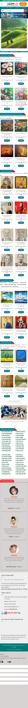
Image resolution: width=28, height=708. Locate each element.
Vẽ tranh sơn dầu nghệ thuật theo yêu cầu (21, 389)
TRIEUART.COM (13, 609)
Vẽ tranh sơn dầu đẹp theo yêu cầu (21, 364)
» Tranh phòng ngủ (6, 439)
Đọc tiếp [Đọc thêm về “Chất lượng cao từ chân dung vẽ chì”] (7, 249)
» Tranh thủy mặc (19, 447)
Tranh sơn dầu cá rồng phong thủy (7, 159)
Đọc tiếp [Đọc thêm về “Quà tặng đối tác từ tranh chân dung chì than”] (21, 275)
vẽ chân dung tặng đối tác (7, 330)
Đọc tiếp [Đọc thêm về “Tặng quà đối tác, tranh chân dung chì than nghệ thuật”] (7, 275)
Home (3, 7)
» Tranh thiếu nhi (19, 460)
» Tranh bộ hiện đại (20, 431)
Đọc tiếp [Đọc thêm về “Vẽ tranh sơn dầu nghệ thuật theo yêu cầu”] (21, 396)
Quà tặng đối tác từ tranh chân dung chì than (21, 268)
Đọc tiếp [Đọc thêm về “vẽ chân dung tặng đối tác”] (7, 337)
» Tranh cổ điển (19, 437)
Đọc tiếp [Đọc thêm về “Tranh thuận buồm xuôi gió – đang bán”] (21, 312)
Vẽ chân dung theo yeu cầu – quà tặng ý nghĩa (21, 191)
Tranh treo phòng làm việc (6, 57)
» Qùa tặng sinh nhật (20, 470)
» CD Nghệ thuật (5, 472)
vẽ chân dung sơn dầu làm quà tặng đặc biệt (7, 191)
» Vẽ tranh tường (19, 464)
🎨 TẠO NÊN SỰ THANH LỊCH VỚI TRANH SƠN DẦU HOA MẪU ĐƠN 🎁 (21, 103)
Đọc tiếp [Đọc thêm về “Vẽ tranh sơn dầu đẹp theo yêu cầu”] (21, 370)
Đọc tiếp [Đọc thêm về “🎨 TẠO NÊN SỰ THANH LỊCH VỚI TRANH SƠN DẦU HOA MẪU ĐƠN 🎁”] (21, 108)
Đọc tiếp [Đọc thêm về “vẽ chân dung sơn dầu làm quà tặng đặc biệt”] (7, 197)
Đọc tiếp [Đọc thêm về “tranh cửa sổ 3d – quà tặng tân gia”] (7, 312)
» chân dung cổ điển (6, 458)
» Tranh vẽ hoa (18, 443)
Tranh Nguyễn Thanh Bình (9, 346)
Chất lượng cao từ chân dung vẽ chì (7, 243)
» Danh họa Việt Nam (6, 470)
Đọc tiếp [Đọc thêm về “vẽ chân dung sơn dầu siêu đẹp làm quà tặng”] (21, 337)
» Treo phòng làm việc (6, 431)
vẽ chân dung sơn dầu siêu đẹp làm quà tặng (21, 331)
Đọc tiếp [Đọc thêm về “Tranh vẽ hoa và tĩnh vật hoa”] (7, 83)
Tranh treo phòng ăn (9, 59)
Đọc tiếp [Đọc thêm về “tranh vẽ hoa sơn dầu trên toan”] (7, 108)
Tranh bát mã (11, 116)
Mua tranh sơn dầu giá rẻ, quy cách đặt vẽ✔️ (14, 421)
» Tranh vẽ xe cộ (19, 462)
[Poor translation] (9, 662)
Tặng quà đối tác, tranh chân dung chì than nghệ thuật (7, 269)
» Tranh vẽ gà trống (20, 458)
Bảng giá (24, 7)
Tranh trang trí (10, 7)
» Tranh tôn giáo (19, 433)
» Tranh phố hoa (19, 456)
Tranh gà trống (18, 116)
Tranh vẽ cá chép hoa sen (21, 133)
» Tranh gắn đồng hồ (20, 439)
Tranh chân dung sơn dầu (6, 173)
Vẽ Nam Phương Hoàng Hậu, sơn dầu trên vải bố (7, 389)
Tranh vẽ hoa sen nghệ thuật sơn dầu (21, 77)
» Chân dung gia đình (20, 473)
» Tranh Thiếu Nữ (19, 448)
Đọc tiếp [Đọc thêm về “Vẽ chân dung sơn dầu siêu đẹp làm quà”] (7, 222)
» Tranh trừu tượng (6, 443)
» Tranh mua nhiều (19, 468)
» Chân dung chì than (6, 460)
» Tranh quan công (19, 472)
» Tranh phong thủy (6, 447)
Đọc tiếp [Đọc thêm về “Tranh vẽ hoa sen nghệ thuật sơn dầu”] (21, 83)
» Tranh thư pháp (19, 445)
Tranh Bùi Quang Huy (15, 345)
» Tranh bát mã (5, 466)
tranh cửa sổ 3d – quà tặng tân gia (7, 305)
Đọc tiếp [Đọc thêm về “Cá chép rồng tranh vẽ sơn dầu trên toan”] (21, 165)
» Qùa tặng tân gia (5, 473)
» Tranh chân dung (5, 455)
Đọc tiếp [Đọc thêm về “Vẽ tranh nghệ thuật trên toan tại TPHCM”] (7, 370)
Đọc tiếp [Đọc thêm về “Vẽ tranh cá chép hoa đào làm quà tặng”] (7, 140)
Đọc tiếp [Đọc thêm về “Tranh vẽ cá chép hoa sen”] (21, 140)
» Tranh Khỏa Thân (5, 450)
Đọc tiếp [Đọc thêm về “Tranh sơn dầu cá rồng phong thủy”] (7, 165)
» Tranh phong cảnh (6, 448)
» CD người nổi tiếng (6, 456)
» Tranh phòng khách (6, 433)
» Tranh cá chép (5, 464)
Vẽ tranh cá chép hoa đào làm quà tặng (7, 134)
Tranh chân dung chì (17, 173)
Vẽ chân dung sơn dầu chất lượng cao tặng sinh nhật (21, 217)
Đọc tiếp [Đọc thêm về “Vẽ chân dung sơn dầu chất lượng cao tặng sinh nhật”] (21, 222)
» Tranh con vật (19, 450)
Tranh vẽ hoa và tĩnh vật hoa (7, 77)
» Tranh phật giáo (19, 435)
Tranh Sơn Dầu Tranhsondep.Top (14, 580)
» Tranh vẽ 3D (4, 462)
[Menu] (2, 4)
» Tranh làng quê (5, 445)
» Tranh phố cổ (19, 455)
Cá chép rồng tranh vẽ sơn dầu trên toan (21, 159)
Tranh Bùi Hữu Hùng (4, 345)
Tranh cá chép (3, 116)
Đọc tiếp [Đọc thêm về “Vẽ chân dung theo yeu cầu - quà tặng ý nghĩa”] (21, 197)
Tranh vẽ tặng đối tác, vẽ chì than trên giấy (21, 243)
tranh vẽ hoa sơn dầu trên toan (7, 102)
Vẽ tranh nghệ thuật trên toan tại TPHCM (7, 364)
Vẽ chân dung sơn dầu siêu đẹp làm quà (7, 216)
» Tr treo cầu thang (6, 437)
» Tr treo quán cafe (6, 441)
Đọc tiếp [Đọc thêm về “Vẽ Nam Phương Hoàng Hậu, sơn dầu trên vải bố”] (7, 396)
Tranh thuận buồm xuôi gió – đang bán (21, 305)
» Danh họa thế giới (6, 468)
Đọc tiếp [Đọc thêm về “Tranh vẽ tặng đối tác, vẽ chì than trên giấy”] (21, 249)
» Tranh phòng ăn (5, 435)
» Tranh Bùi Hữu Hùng (20, 466)
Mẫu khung (18, 7)
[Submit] (25, 10)
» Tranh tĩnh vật (19, 441)
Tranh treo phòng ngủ (9, 61)
